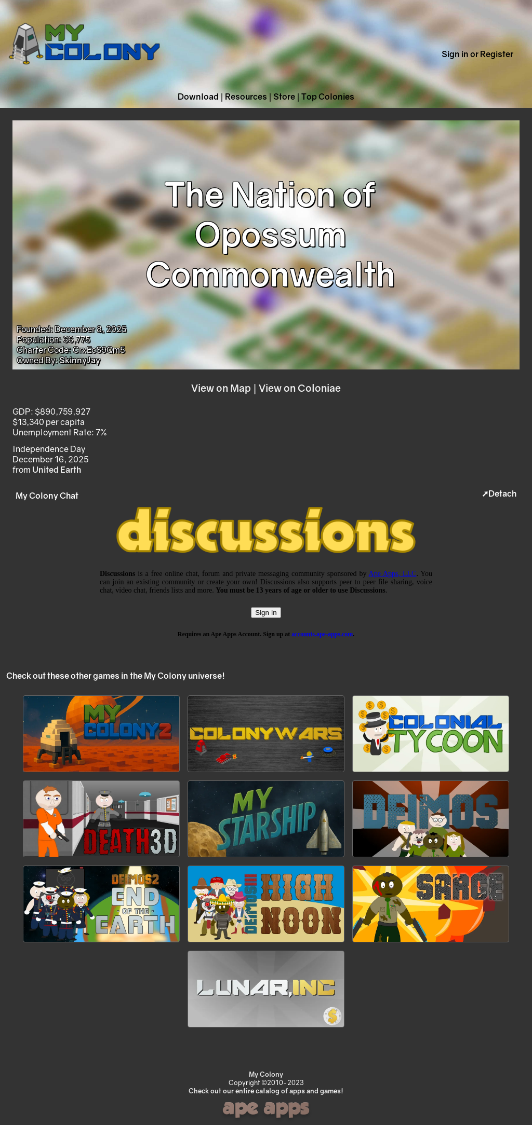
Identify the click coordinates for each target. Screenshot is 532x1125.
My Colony (266, 1074)
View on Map (221, 388)
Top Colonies (327, 96)
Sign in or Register (477, 54)
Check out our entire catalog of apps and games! (266, 1091)
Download (198, 96)
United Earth (56, 469)
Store (284, 96)
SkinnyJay (79, 360)
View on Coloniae (300, 388)
